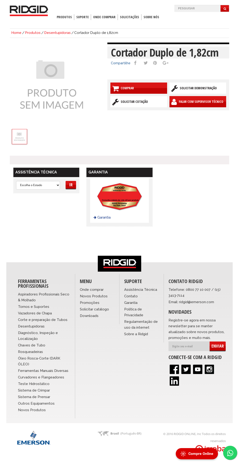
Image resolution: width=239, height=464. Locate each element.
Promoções (89, 303)
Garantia (102, 217)
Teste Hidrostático (33, 384)
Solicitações (129, 17)
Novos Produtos (32, 410)
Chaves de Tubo (31, 345)
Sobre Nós (151, 17)
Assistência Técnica (140, 290)
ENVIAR (217, 346)
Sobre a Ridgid (136, 334)
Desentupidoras (57, 33)
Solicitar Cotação (130, 101)
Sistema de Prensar (34, 397)
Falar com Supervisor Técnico (197, 101)
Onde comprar (92, 290)
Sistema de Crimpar (34, 390)
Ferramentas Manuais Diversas (43, 371)
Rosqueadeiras (30, 352)
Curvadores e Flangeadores (41, 377)
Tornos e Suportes (33, 307)
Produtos (64, 17)
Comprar (123, 88)
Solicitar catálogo (94, 309)
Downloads (89, 316)
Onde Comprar (104, 17)
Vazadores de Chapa (35, 313)
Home (16, 33)
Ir (71, 184)
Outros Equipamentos (36, 403)
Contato (131, 296)
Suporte (82, 17)
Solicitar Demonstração (194, 88)
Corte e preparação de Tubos (42, 320)
